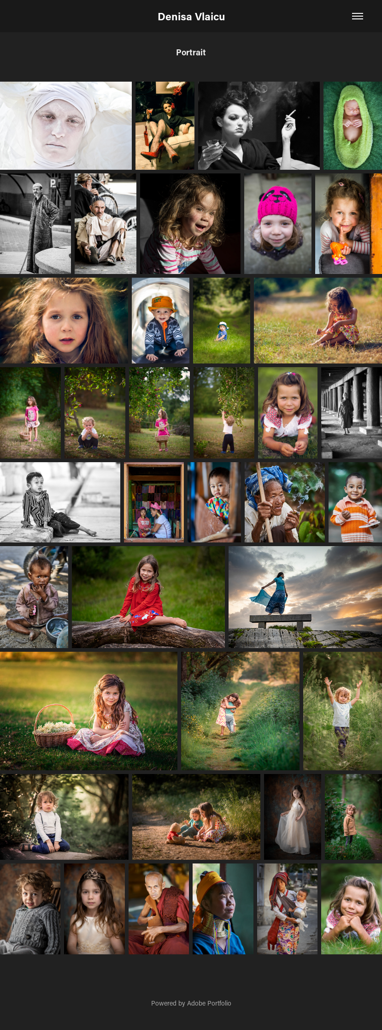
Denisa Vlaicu (191, 16)
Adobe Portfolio (209, 1003)
